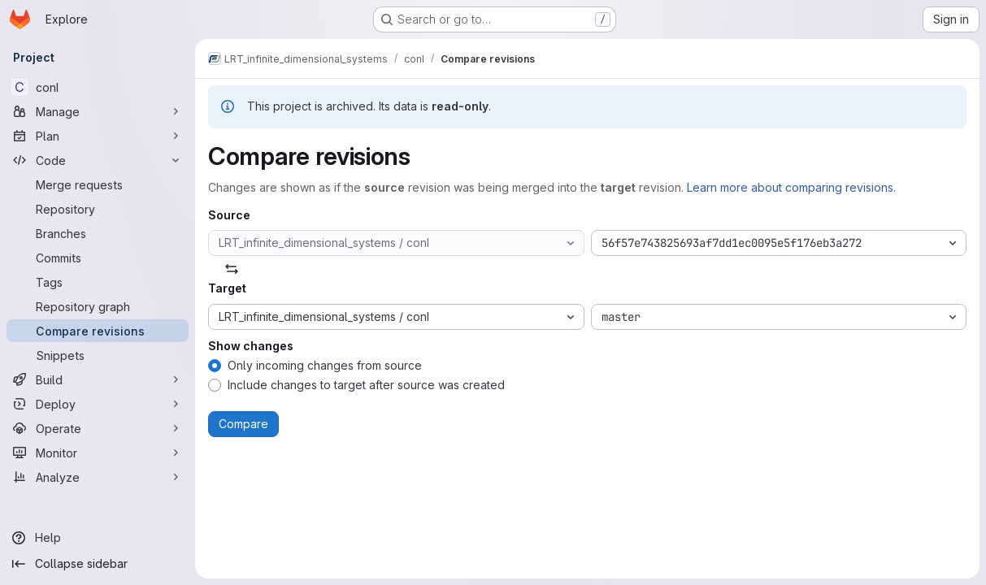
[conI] (98, 87)
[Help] (98, 537)
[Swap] (232, 269)
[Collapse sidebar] (98, 563)
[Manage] (98, 111)
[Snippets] (98, 355)
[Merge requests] (98, 184)
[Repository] (98, 208)
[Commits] (98, 257)
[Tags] (98, 282)
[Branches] (98, 233)
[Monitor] (98, 452)
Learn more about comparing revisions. (791, 187)
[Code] (98, 160)
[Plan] (98, 135)
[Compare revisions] (98, 330)
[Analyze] (98, 477)
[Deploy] (98, 403)
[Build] (98, 379)
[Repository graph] (98, 306)
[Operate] (98, 428)
